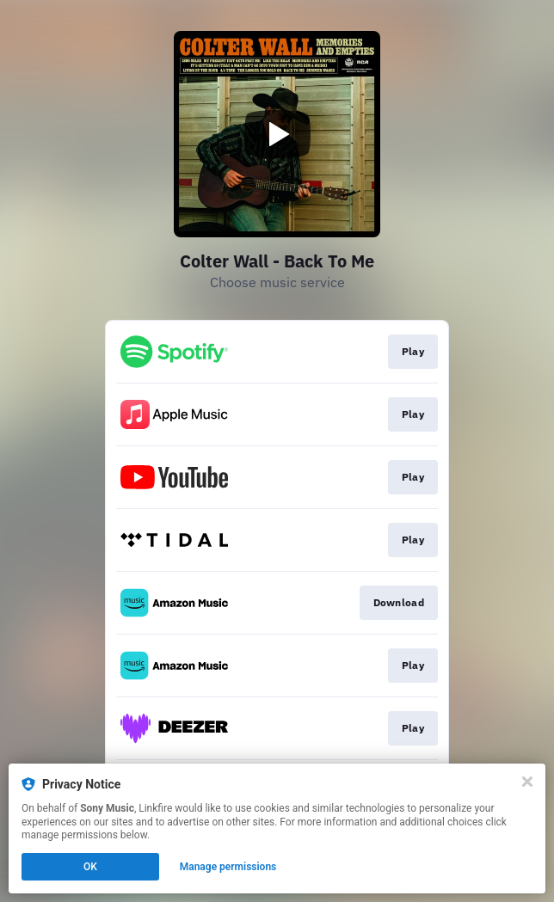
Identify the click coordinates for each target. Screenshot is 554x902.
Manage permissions (228, 867)
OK (90, 867)
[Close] (527, 781)
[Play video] (277, 134)
